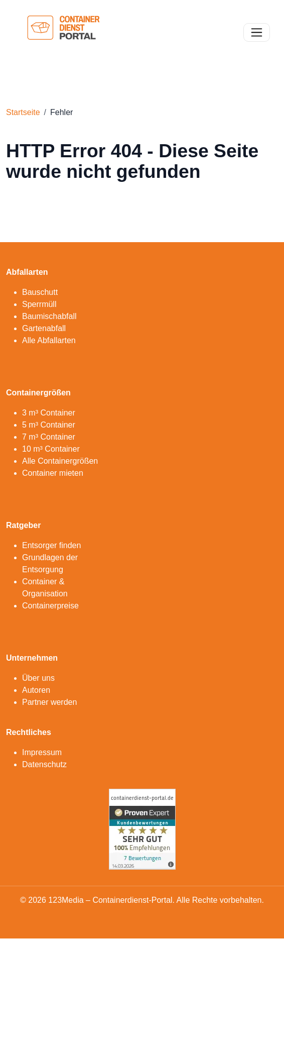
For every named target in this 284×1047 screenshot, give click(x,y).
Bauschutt (40, 292)
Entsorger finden (51, 545)
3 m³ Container (48, 412)
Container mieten (52, 473)
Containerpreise (50, 605)
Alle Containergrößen (60, 461)
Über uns (38, 678)
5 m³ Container (48, 425)
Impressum (42, 752)
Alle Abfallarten (49, 340)
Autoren (36, 690)
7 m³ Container (48, 437)
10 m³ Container (51, 449)
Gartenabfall (44, 328)
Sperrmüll (39, 304)
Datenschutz (44, 764)
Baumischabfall (49, 316)
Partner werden (49, 702)
